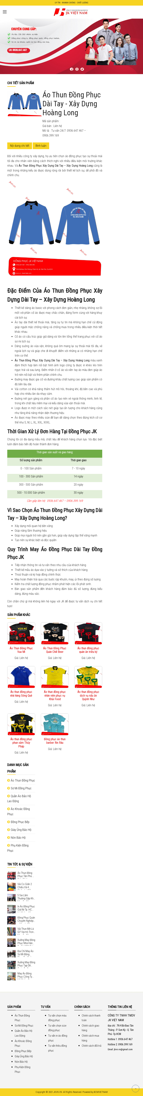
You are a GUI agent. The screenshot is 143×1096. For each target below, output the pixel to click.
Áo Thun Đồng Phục (21, 780)
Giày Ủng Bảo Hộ (19, 830)
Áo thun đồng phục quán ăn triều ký (88, 650)
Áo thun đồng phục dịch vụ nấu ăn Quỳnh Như (88, 695)
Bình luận (41, 145)
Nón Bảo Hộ (16, 837)
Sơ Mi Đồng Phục (19, 788)
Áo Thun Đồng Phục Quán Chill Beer (54, 650)
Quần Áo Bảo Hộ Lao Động (19, 798)
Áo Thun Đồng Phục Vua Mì (21, 650)
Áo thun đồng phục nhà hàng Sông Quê (21, 693)
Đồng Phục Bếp (18, 822)
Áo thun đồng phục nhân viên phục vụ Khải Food (55, 695)
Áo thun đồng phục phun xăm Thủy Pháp (21, 742)
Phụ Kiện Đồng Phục (17, 848)
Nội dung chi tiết (19, 145)
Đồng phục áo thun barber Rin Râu (55, 740)
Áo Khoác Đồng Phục (18, 811)
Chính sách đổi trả (91, 1045)
